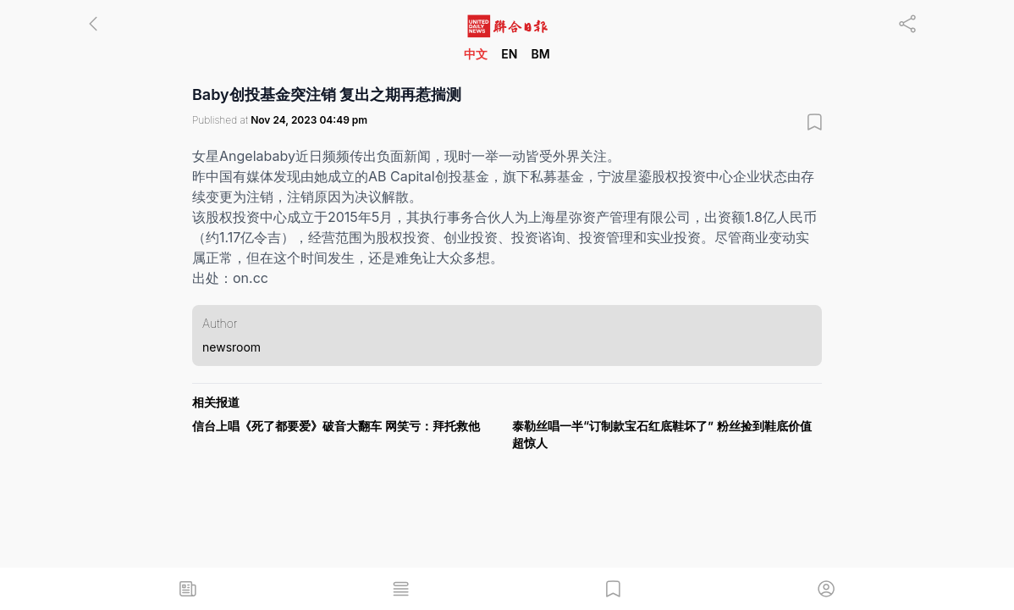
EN (509, 54)
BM (540, 54)
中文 (476, 54)
